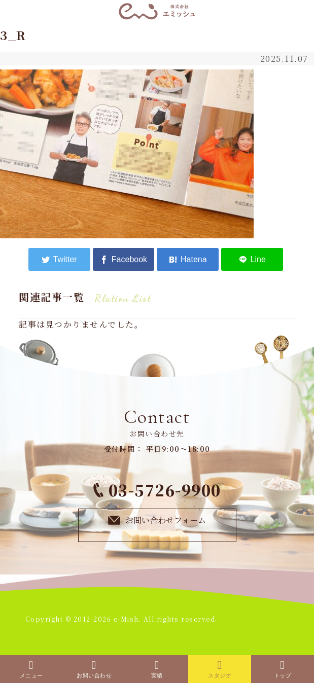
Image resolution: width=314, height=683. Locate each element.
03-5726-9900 (157, 490)
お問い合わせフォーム (157, 520)
